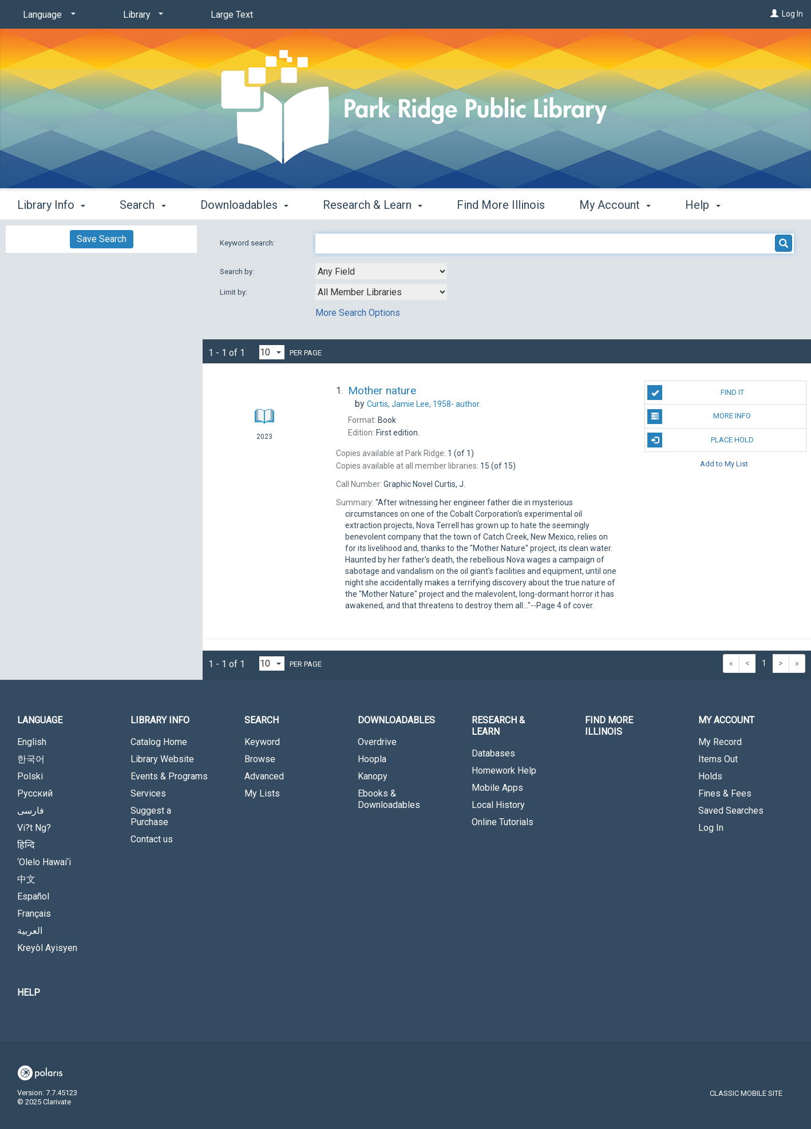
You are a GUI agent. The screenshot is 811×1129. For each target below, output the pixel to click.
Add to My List (724, 463)
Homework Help (504, 770)
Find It (695, 392)
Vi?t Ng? (34, 827)
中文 (26, 879)
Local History (498, 804)
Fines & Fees (724, 793)
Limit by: (234, 292)
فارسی (30, 810)
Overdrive (377, 741)
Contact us (151, 839)
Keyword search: (248, 243)
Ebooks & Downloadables (389, 799)
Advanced (264, 776)
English (31, 741)
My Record (720, 741)
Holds (710, 776)
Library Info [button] (51, 203)
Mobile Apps (497, 787)
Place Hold (700, 440)
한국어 (31, 759)
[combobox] (381, 271)
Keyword (262, 741)
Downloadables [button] (244, 203)
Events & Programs (169, 776)
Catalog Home (158, 741)
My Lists (262, 793)
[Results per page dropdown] (271, 352)
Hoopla (372, 759)
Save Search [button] (101, 238)
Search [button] (142, 203)
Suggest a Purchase (150, 816)
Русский (35, 793)
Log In (792, 13)
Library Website (162, 759)
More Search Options (357, 312)
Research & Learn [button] (372, 203)
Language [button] (39, 720)
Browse (259, 759)
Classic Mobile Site (746, 1093)
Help (28, 992)
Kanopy (372, 776)
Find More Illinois (501, 203)
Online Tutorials (502, 822)
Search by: (238, 271)
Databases (493, 753)
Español (33, 896)
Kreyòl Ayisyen (47, 947)
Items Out (718, 759)
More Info (699, 416)
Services (148, 793)
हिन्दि (26, 844)
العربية (29, 930)
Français (34, 913)
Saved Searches (730, 810)
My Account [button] (615, 203)
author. (424, 404)
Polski (30, 776)
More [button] (707, 205)
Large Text (232, 14)
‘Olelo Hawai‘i (44, 862)
